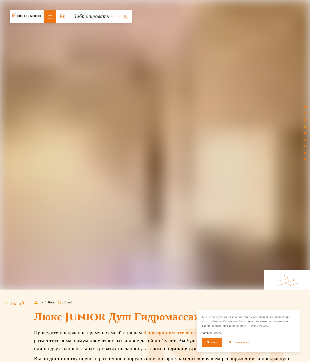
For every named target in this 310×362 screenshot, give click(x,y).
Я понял (212, 342)
